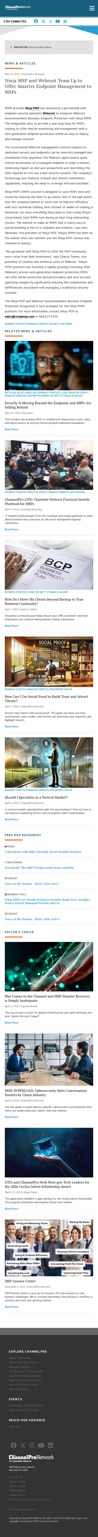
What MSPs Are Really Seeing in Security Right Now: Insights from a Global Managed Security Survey (47, 901)
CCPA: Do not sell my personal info (30, 1499)
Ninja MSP (32, 108)
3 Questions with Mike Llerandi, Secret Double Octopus (43, 852)
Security (55, 323)
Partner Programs (38, 395)
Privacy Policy (17, 1490)
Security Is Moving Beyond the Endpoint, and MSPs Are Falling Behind (48, 405)
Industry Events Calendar (24, 1410)
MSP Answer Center (61, 689)
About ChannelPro (20, 1358)
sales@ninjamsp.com (19, 316)
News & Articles (20, 63)
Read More (11, 429)
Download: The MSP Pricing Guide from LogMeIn (39, 868)
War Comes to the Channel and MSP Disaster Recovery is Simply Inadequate (47, 998)
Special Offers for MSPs (23, 1384)
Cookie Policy (17, 1495)
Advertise (14, 1426)
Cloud (64, 392)
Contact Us (15, 1477)
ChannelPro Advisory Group (25, 1375)
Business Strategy (16, 323)
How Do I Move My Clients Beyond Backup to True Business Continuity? (44, 601)
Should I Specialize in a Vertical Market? (36, 797)
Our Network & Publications (26, 1371)
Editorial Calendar (19, 1366)
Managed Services (38, 323)
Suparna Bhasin (29, 1006)
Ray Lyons (27, 413)
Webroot (49, 113)
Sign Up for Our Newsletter (25, 1380)
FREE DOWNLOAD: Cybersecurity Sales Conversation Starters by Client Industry (46, 1092)
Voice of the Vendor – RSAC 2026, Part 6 (32, 919)
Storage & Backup (72, 395)
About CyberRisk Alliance (23, 1362)
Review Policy (17, 1481)
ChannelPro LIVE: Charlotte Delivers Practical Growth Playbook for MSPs (47, 501)
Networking (77, 492)
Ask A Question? (18, 1389)
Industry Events (78, 392)
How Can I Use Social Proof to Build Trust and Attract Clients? (46, 698)
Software (66, 323)
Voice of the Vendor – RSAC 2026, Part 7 (32, 884)
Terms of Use (17, 1486)
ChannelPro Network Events (26, 1405)
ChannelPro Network (33, 74)
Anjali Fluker (31, 1192)
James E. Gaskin (28, 609)
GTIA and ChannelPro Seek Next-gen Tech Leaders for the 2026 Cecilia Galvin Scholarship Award (47, 1184)
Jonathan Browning (31, 509)
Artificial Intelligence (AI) (21, 392)
